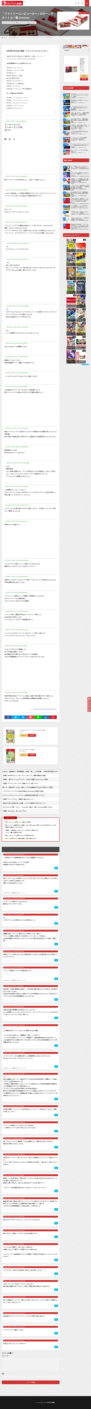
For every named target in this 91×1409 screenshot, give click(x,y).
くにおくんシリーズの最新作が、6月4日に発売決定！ (79, 138)
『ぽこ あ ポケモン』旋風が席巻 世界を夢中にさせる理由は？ (80, 113)
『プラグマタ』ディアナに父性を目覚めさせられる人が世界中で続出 (23, 791)
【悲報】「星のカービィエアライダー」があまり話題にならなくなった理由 (25, 779)
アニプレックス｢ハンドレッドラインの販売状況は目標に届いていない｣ (23, 795)
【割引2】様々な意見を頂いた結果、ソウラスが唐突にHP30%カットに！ (24, 803)
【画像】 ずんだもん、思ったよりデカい (14, 811)
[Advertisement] (30, 159)
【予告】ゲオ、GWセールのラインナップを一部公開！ (79, 212)
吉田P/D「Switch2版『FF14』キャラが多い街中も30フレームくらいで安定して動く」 (80, 126)
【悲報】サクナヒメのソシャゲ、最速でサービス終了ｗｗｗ (20, 783)
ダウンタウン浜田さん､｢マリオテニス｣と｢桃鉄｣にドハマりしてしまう (80, 174)
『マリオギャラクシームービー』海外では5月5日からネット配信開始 (80, 108)
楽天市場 (32, 735)
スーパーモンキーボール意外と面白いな (79, 150)
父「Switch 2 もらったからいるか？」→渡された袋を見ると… (80, 167)
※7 (4, 1028)
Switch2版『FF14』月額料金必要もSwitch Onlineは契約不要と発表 (80, 120)
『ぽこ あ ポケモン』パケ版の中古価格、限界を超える (80, 218)
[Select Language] (76, 50)
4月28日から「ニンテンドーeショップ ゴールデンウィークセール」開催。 (80, 95)
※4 (24, 892)
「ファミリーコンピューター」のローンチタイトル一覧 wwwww (36, 37)
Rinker (24, 731)
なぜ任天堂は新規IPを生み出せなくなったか (79, 132)
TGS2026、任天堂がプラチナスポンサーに (80, 101)
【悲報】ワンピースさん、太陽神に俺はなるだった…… (18, 799)
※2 (4, 917)
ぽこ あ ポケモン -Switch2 (27, 749)
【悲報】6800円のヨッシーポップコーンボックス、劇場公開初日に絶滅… (24, 775)
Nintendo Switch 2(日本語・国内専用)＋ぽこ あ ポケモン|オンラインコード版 (82, 64)
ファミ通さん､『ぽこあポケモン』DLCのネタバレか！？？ (79, 206)
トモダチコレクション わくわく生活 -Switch (32, 730)
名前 (3, 1373)
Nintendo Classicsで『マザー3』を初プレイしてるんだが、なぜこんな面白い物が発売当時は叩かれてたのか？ (80, 226)
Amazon (24, 735)
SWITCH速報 (51, 1402)
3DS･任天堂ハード (21, 22)
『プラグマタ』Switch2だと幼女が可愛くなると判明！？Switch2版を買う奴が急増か (80, 187)
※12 (24, 1068)
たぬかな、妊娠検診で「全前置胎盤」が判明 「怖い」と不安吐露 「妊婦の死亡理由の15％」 (30, 771)
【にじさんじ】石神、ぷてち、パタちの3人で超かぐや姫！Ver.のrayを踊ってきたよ (27, 807)
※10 (24, 980)
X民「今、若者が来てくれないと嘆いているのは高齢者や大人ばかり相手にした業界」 (28, 787)
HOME (5, 37)
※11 (4, 1077)
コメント (5, 1355)
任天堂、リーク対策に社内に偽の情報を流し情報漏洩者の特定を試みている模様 (79, 180)
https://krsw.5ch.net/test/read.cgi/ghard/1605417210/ (45, 709)
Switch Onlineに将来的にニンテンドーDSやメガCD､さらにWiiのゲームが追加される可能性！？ (80, 200)
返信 (56, 868)
